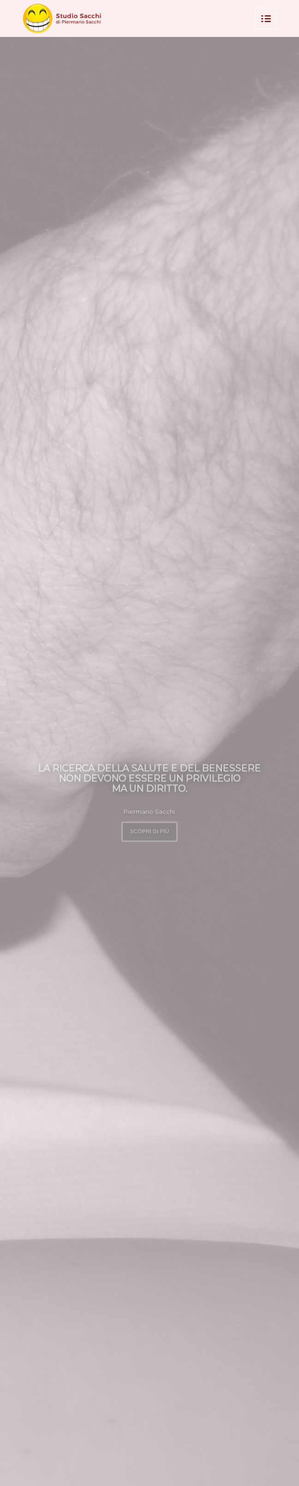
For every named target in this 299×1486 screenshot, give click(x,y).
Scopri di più (149, 830)
